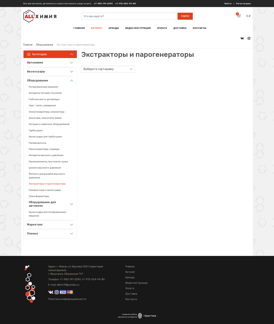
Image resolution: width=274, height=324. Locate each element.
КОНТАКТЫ (199, 28)
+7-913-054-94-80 (125, 3)
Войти (228, 3)
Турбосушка (36, 130)
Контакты (131, 299)
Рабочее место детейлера (44, 99)
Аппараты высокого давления (46, 155)
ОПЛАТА (162, 28)
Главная (27, 44)
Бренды (130, 277)
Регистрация (243, 3)
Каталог (130, 272)
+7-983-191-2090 (103, 3)
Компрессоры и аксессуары (45, 190)
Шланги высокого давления (45, 167)
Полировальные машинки (43, 86)
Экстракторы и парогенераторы (47, 183)
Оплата (129, 288)
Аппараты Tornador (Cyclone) (45, 92)
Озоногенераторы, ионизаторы (46, 111)
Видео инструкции (136, 282)
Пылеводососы (37, 142)
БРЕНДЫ (114, 28)
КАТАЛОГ (96, 28)
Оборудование (44, 44)
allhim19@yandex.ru (68, 284)
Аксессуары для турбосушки (45, 136)
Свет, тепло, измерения (42, 105)
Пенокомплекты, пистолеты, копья (48, 161)
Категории (37, 54)
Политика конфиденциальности (67, 299)
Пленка (32, 233)
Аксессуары (36, 71)
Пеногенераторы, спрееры (44, 149)
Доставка (131, 293)
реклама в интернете (127, 317)
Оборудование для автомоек (42, 204)
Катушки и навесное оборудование (49, 124)
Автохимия (35, 62)
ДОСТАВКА (179, 28)
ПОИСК (185, 16)
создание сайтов (129, 314)
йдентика (149, 315)
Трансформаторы (39, 196)
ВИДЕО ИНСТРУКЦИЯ (138, 28)
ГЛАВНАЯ (79, 28)
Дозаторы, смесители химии (45, 117)
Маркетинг (35, 224)
